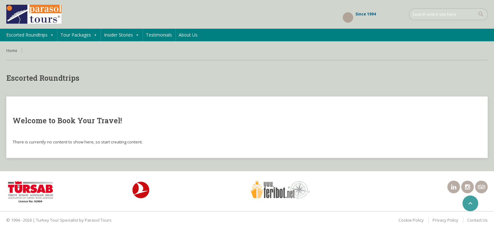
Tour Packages (78, 35)
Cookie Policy (411, 220)
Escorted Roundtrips (30, 35)
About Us (188, 35)
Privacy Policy (445, 220)
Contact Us (477, 220)
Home (11, 50)
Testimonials (159, 35)
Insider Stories (121, 35)
